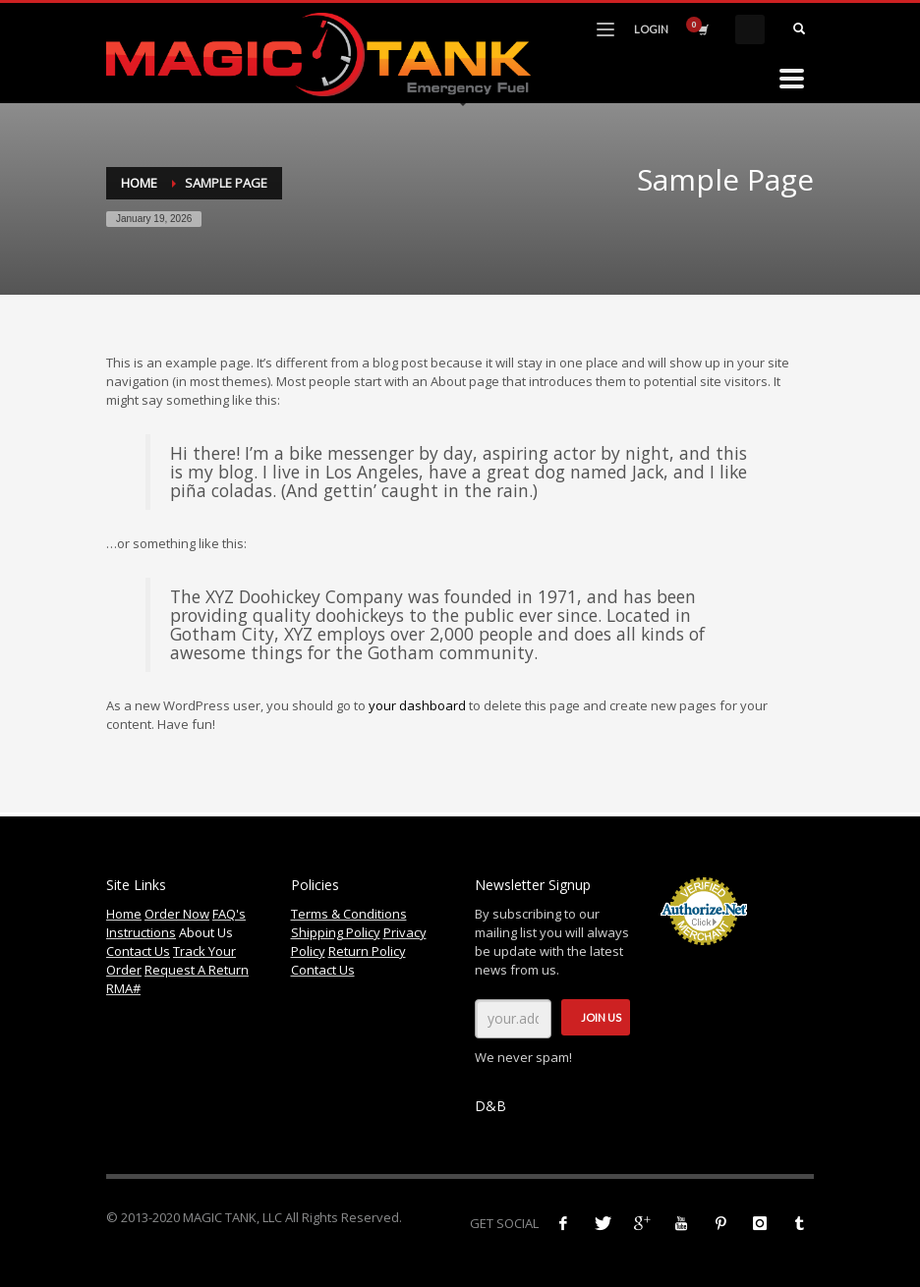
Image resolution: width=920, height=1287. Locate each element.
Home (139, 183)
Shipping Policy (335, 932)
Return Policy (367, 951)
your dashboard (417, 705)
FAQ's (229, 914)
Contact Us (138, 951)
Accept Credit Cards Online (703, 956)
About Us (206, 932)
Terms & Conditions (349, 914)
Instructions (141, 932)
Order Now (176, 914)
